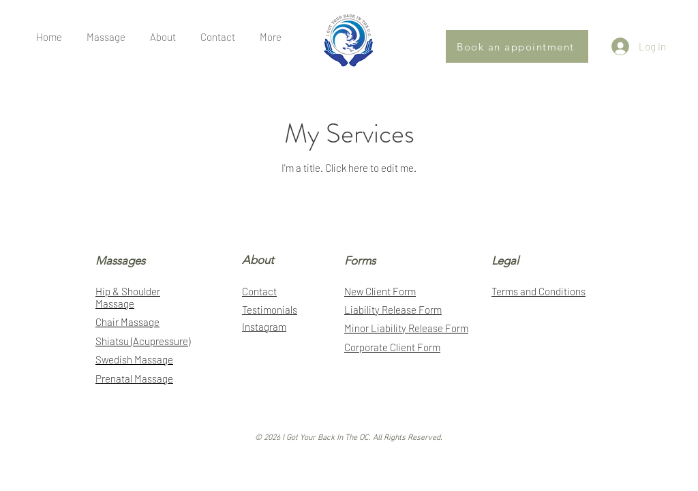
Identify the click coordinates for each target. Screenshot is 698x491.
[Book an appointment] (517, 46)
